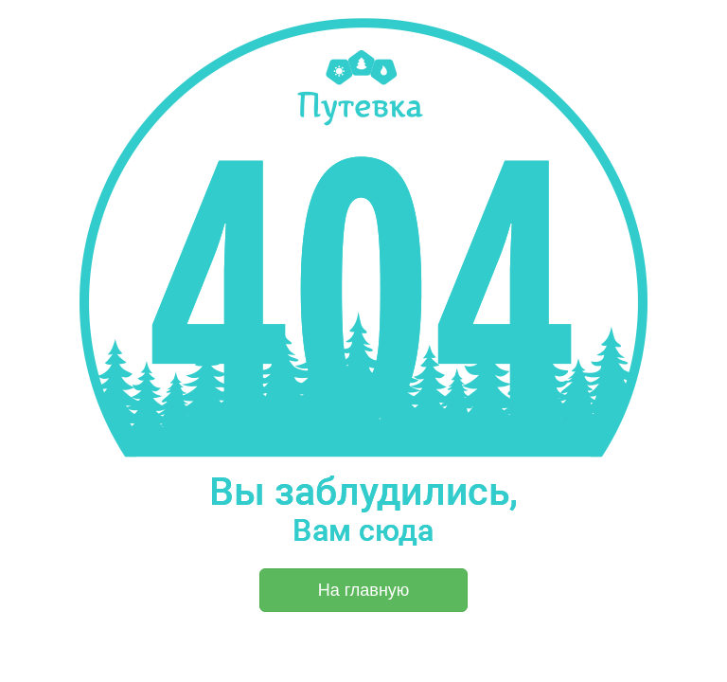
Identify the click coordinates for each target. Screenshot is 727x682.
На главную (364, 590)
